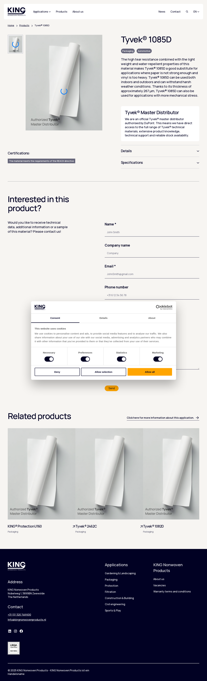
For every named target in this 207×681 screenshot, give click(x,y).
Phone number (116, 287)
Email (110, 266)
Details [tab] (104, 318)
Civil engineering (115, 604)
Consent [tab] (55, 318)
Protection (111, 585)
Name (110, 224)
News (162, 11)
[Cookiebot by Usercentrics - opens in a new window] (158, 307)
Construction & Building (119, 598)
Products (24, 25)
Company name (117, 245)
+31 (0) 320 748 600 (19, 614)
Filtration (110, 592)
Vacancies (159, 585)
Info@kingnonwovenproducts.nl (27, 619)
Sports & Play (113, 610)
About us (158, 579)
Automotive (144, 50)
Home (11, 25)
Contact (175, 11)
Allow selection (103, 372)
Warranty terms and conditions (172, 591)
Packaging (127, 50)
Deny (57, 372)
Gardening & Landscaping (120, 573)
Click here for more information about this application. (163, 418)
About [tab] (151, 318)
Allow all (150, 372)
